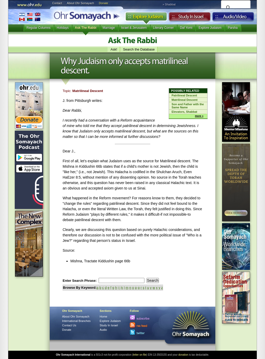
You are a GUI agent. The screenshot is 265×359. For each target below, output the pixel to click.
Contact (57, 3)
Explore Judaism (146, 17)
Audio (233, 17)
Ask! (114, 49)
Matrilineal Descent (184, 99)
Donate (103, 3)
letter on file (139, 354)
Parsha (233, 28)
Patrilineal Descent (184, 95)
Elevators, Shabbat (184, 111)
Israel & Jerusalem (134, 28)
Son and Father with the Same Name (188, 106)
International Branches (30, 16)
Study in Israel (189, 17)
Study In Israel (109, 325)
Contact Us (69, 325)
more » (199, 116)
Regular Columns (39, 28)
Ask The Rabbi (85, 28)
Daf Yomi (186, 28)
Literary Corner (163, 28)
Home (103, 316)
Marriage (109, 28)
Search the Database (139, 49)
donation (183, 354)
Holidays (63, 28)
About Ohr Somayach (80, 3)
